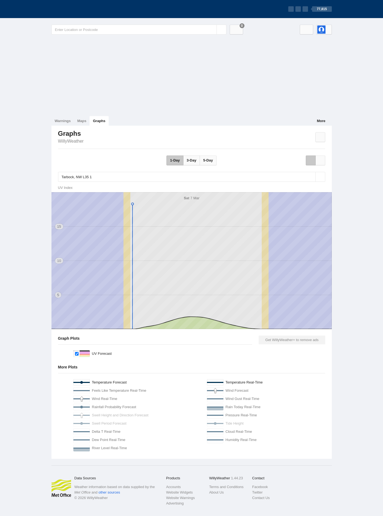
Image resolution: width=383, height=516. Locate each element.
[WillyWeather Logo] (77, 9)
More (321, 121)
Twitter (257, 492)
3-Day (191, 160)
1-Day (175, 160)
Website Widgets (179, 492)
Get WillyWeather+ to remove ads (291, 340)
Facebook (260, 487)
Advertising (175, 503)
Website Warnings (180, 498)
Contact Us (261, 498)
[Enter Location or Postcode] (138, 29)
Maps (81, 121)
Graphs (99, 121)
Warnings (63, 121)
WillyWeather (71, 141)
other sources (109, 492)
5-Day (208, 160)
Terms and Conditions (226, 487)
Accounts (173, 487)
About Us (216, 492)
